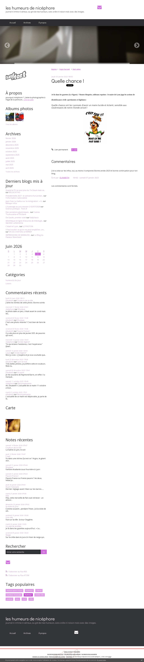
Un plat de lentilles (13, 526)
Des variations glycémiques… (18, 212)
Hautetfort (77, 652)
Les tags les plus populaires (89, 654)
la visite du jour (12, 506)
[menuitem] (13, 22)
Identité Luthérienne (14, 223)
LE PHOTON (28, 226)
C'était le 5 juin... (12, 226)
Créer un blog (68, 652)
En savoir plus (101, 660)
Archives (27, 22)
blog (109, 656)
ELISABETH (64, 177)
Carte (10, 407)
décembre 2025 (12, 145)
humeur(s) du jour (13, 280)
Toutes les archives (13, 172)
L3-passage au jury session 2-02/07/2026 (23, 206)
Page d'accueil (64, 69)
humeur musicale (14, 595)
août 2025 (10, 158)
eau (17, 599)
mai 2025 (9, 165)
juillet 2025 (10, 161)
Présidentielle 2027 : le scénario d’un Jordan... (24, 196)
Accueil (13, 22)
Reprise (54, 69)
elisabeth (9, 320)
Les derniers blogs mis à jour (55, 654)
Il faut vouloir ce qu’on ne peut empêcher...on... (25, 229)
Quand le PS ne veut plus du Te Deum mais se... (25, 190)
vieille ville (39, 595)
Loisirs (8, 284)
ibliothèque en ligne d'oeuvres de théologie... (24, 221)
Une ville (9, 517)
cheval (39, 590)
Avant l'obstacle (12, 487)
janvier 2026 (11, 142)
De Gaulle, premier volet (16, 217)
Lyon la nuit (22, 361)
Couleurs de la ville (25, 300)
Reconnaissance (24, 383)
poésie (9, 599)
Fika (7, 495)
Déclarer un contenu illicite (40, 656)
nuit (24, 599)
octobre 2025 (11, 152)
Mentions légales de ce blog (57, 656)
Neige (8, 535)
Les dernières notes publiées (72, 654)
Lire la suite (29, 99)
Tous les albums (12, 124)
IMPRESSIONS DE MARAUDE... (18, 235)
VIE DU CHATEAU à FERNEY (20, 232)
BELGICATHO (14, 192)
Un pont (20, 372)
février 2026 (11, 138)
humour (29, 590)
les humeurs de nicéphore (30, 8)
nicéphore (10, 309)
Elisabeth (9, 300)
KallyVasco (34, 217)
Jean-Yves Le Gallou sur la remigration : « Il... (24, 201)
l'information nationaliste (16, 198)
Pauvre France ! (23, 331)
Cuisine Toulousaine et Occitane (23, 213)
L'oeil (8, 456)
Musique (21, 309)
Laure (8, 353)
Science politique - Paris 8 (16, 209)
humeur (28, 595)
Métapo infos (11, 203)
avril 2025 (10, 168)
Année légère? (24, 342)
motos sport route (14, 590)
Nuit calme (77, 69)
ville (31, 599)
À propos (42, 22)
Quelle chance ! (67, 80)
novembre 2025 (12, 148)
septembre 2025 (12, 155)
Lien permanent (59, 149)
